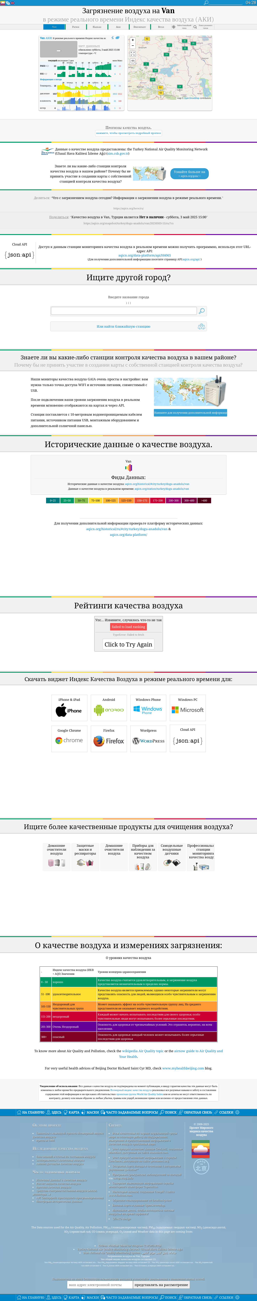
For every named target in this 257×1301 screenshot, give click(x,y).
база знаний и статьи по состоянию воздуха (65, 1245)
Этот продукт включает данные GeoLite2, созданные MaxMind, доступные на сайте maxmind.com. (145, 1239)
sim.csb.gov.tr (117, 173)
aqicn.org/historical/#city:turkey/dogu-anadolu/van (157, 573)
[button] (160, 89)
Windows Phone (148, 797)
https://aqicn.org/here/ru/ (128, 228)
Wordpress (148, 827)
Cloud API (188, 826)
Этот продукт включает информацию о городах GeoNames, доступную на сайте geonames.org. (143, 1248)
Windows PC (188, 797)
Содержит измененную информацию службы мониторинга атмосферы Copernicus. (141, 1273)
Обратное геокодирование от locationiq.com (141, 1289)
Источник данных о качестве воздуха (61, 1269)
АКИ (46, 38)
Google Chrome (69, 827)
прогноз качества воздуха (53, 1276)
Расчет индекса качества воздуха (58, 1272)
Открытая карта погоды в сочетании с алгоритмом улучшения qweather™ (145, 1256)
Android (109, 797)
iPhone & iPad (69, 797)
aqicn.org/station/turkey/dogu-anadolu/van (162, 578)
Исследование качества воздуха (60, 1237)
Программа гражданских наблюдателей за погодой (146, 1263)
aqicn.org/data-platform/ (128, 624)
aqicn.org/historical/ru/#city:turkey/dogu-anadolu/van (127, 618)
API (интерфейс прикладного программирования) (69, 1287)
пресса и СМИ (45, 1229)
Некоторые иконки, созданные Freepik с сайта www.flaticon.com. (141, 1282)
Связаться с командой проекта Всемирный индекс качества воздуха (68, 1224)
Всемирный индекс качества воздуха (131, 1179)
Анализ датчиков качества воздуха (59, 1253)
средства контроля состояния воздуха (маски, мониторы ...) (65, 1281)
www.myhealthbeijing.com (183, 1157)
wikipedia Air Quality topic (143, 1140)
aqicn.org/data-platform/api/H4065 (144, 294)
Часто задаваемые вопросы (56, 1261)
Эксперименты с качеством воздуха (60, 1249)
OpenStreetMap (191, 98)
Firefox (109, 827)
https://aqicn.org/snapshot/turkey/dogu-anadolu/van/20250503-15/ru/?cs (129, 243)
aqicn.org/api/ (191, 298)
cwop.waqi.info (123, 1267)
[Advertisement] (128, 154)
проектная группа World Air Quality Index (139, 1183)
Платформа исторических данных (59, 1290)
